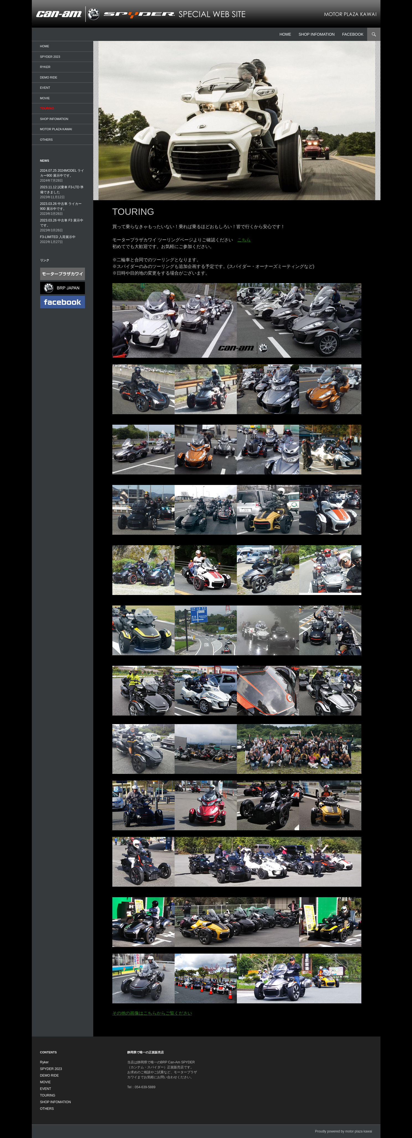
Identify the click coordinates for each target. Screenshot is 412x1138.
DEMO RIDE (48, 77)
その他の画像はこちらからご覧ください (152, 1013)
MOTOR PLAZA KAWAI (56, 129)
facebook (352, 34)
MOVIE (45, 98)
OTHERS (46, 139)
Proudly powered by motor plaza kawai (343, 1131)
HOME (285, 34)
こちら (244, 239)
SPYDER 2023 (50, 56)
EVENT (45, 87)
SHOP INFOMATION (317, 34)
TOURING (47, 108)
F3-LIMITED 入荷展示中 (58, 237)
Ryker (45, 67)
